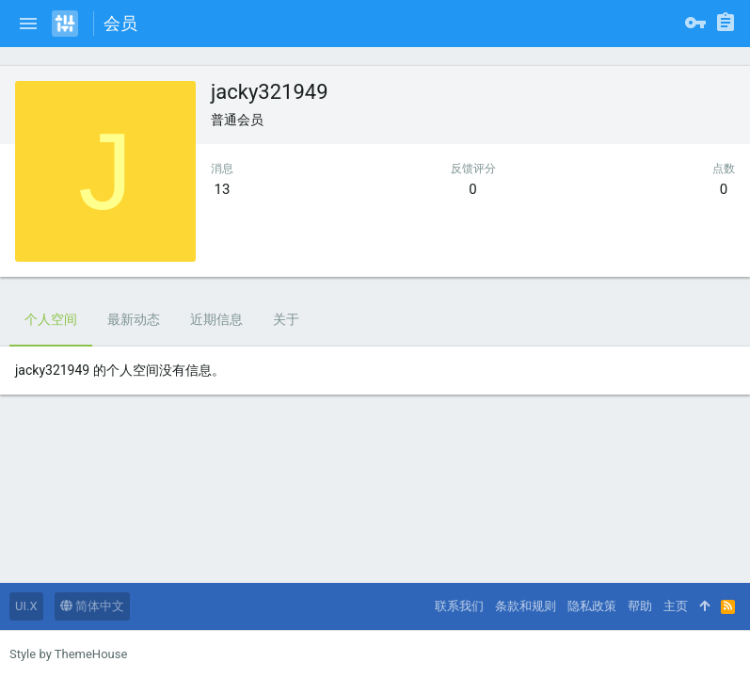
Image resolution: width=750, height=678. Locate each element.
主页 (675, 606)
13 (223, 189)
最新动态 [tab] (133, 319)
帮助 (640, 606)
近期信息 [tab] (216, 319)
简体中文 (92, 606)
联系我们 (459, 606)
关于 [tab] (286, 319)
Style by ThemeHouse (68, 654)
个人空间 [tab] (50, 319)
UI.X (26, 606)
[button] (28, 23)
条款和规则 (525, 606)
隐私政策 (591, 606)
